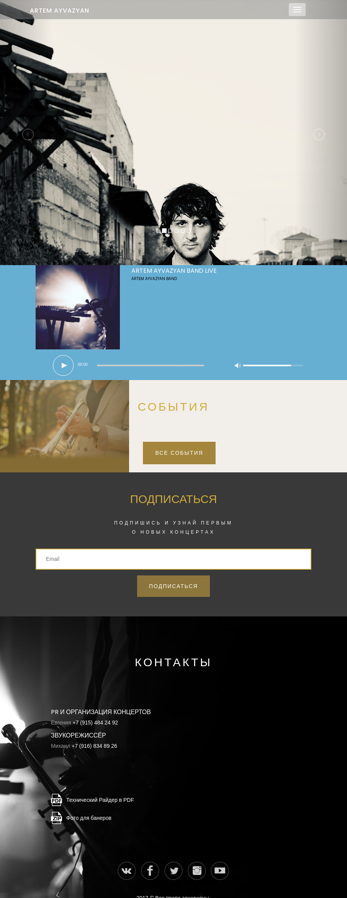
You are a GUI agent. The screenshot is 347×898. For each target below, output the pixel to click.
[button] (26, 125)
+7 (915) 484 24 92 (95, 707)
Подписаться (173, 571)
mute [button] (238, 351)
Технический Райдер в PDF (100, 785)
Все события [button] (179, 437)
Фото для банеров (88, 803)
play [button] (63, 350)
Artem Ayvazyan (59, 10)
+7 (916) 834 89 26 (94, 731)
